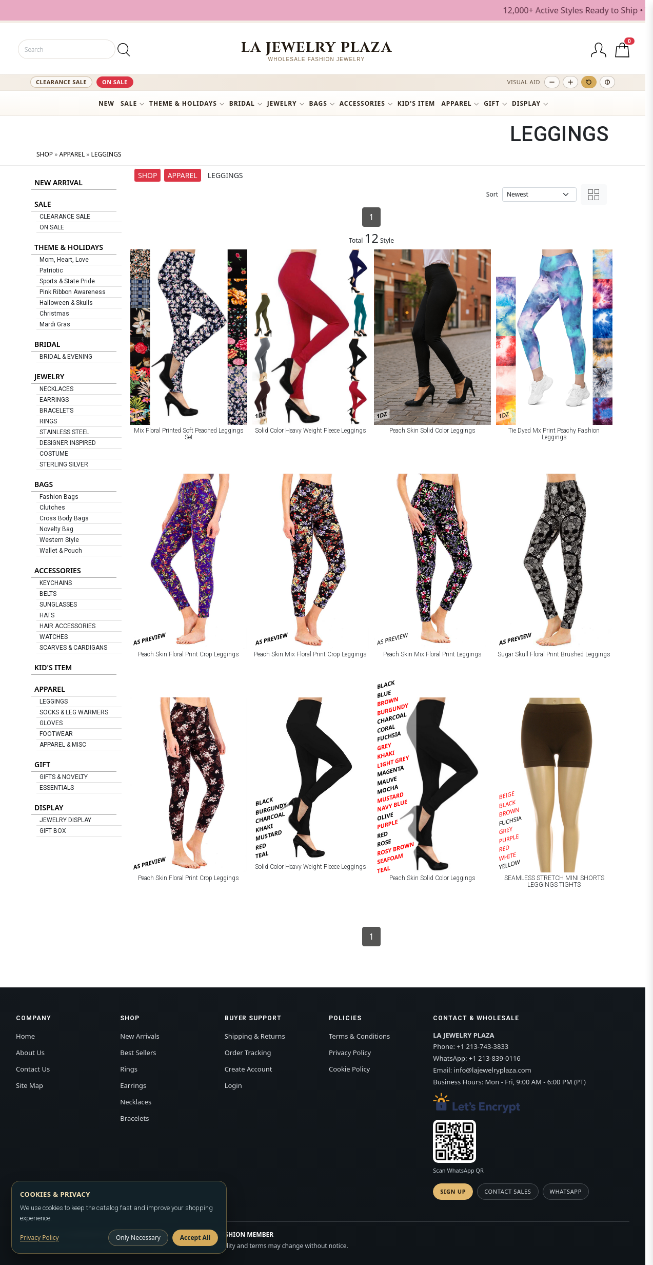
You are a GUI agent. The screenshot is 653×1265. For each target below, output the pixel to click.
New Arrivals (139, 1036)
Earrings (133, 1085)
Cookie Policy (349, 1069)
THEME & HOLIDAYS (183, 103)
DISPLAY (526, 103)
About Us (30, 1052)
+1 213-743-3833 (482, 1046)
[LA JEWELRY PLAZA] (316, 51)
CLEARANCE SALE (61, 82)
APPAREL (456, 103)
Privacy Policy (350, 1052)
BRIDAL (242, 103)
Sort (492, 194)
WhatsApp (566, 1191)
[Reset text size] (589, 82)
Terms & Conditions (359, 1036)
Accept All (195, 1237)
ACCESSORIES (362, 103)
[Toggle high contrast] (607, 82)
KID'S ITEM (417, 103)
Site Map (29, 1085)
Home (25, 1036)
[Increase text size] (570, 82)
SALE (129, 103)
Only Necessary (138, 1237)
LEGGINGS (106, 154)
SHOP (44, 154)
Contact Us (33, 1069)
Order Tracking (248, 1052)
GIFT (492, 103)
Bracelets (134, 1118)
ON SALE (115, 82)
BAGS (318, 103)
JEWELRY (282, 103)
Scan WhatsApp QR (458, 1170)
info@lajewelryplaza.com (492, 1070)
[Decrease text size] (552, 82)
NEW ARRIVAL (58, 182)
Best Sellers (138, 1052)
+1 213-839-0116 (495, 1058)
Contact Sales (507, 1191)
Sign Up (453, 1191)
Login (233, 1085)
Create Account (248, 1069)
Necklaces (135, 1101)
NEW (106, 103)
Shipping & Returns (255, 1036)
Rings (128, 1069)
